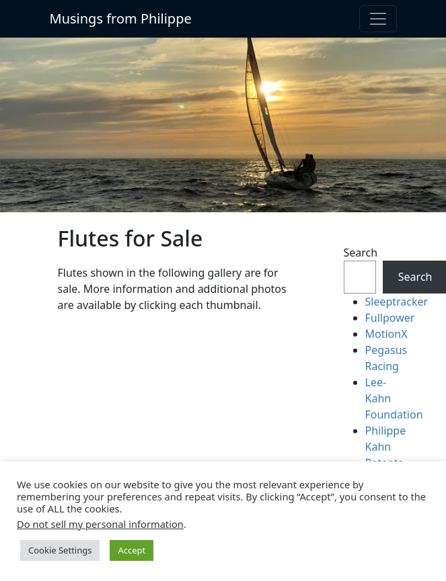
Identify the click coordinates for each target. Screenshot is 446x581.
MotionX (386, 333)
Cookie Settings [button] (59, 550)
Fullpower (390, 317)
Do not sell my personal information (100, 524)
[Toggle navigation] (378, 18)
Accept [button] (131, 550)
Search (359, 252)
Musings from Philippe (121, 18)
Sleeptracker (397, 301)
